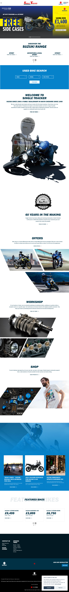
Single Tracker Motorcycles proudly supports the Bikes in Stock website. (34, 589)
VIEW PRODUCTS (34, 374)
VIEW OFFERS (37, 246)
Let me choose (58, 584)
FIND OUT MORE (34, 112)
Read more (13, 487)
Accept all (49, 587)
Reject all (60, 587)
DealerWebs (36, 584)
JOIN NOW (65, 565)
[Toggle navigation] (1, 3)
